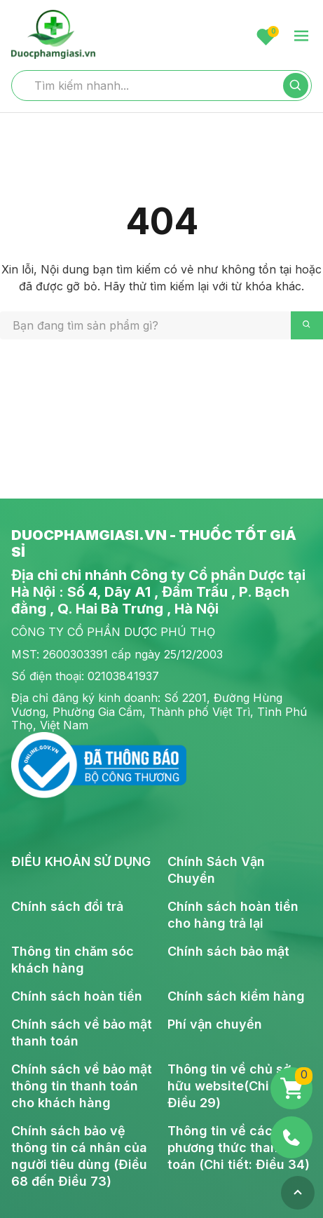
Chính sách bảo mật (228, 951)
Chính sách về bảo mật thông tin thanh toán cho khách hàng (81, 1086)
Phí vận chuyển (214, 1024)
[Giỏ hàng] (291, 1088)
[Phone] (291, 1137)
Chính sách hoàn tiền (76, 996)
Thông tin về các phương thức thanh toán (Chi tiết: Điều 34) (238, 1147)
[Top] (298, 1193)
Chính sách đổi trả (67, 906)
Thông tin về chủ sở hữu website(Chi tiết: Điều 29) (232, 1086)
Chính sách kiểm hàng (236, 996)
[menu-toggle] (301, 36)
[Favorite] (266, 37)
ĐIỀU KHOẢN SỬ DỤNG (81, 861)
